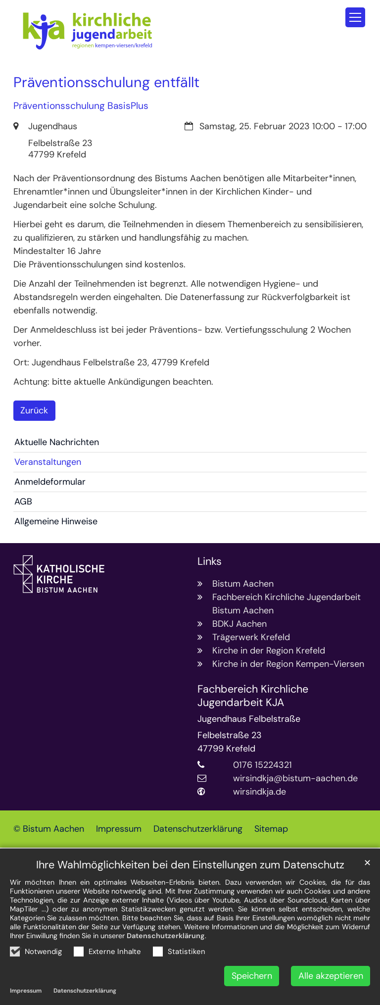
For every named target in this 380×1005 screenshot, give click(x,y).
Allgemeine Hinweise (55, 521)
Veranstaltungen (47, 462)
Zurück (34, 410)
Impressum (26, 991)
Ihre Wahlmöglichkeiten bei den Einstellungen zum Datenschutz (190, 865)
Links (209, 561)
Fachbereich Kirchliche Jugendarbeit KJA (252, 696)
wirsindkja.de (259, 792)
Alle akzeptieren (330, 976)
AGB (23, 501)
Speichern (252, 976)
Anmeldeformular (50, 482)
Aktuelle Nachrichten (56, 442)
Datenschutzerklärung (166, 935)
